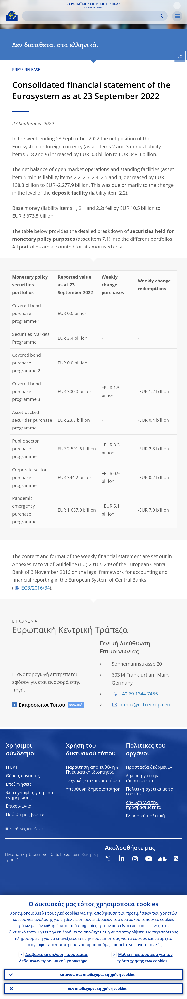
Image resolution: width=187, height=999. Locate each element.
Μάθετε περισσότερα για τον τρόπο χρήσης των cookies (145, 957)
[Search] (91, 16)
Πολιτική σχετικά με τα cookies (149, 791)
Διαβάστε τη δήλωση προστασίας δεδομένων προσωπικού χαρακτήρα (53, 957)
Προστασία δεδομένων (149, 767)
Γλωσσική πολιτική (145, 815)
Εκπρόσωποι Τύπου (42, 705)
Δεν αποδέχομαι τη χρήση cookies (97, 988)
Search (161, 16)
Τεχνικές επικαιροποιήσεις (93, 780)
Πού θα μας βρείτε (25, 814)
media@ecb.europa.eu (144, 704)
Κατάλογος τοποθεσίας (26, 828)
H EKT (12, 767)
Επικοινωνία (18, 806)
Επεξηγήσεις (19, 784)
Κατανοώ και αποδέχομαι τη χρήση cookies (97, 974)
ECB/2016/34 (35, 588)
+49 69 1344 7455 (138, 693)
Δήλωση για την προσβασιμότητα (143, 804)
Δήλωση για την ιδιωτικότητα (142, 778)
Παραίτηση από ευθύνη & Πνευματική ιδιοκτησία (92, 769)
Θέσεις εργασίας (23, 775)
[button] (177, 5)
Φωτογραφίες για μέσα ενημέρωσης (29, 795)
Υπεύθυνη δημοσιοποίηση (93, 789)
